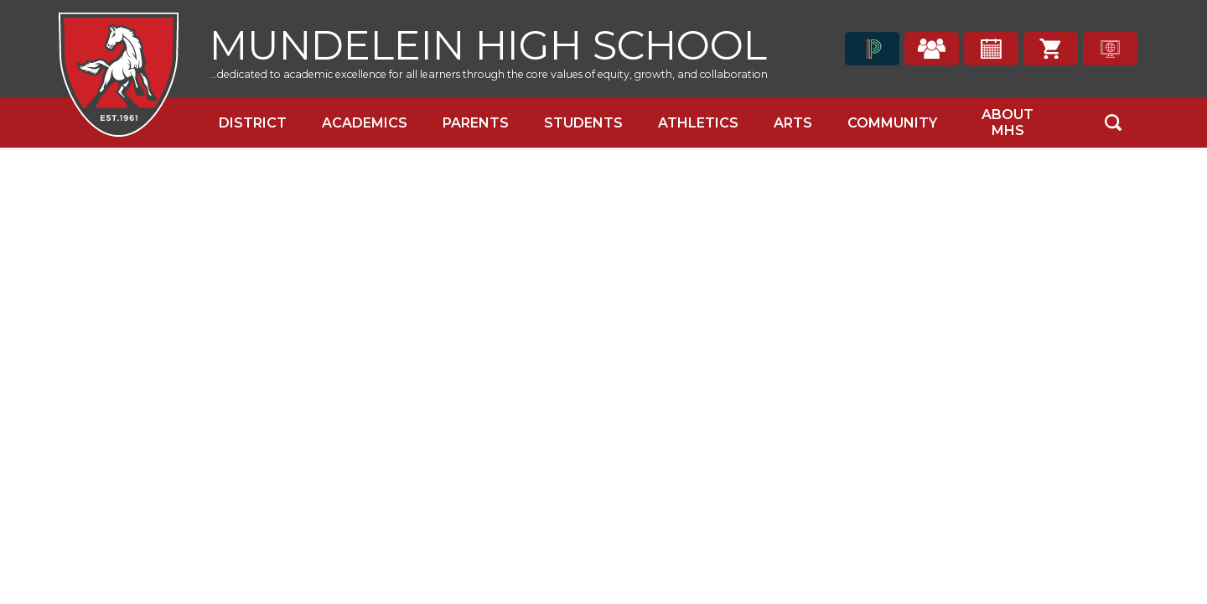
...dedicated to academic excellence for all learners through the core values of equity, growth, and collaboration (489, 74)
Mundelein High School (488, 43)
